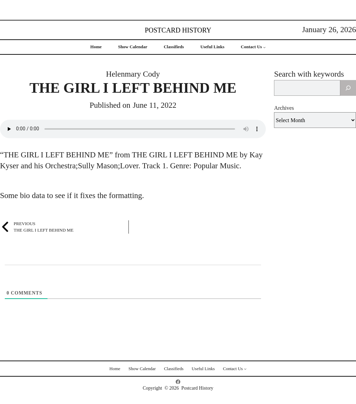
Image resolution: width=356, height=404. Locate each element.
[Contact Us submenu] (264, 47)
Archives (284, 108)
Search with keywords (309, 74)
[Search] (348, 88)
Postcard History (178, 30)
